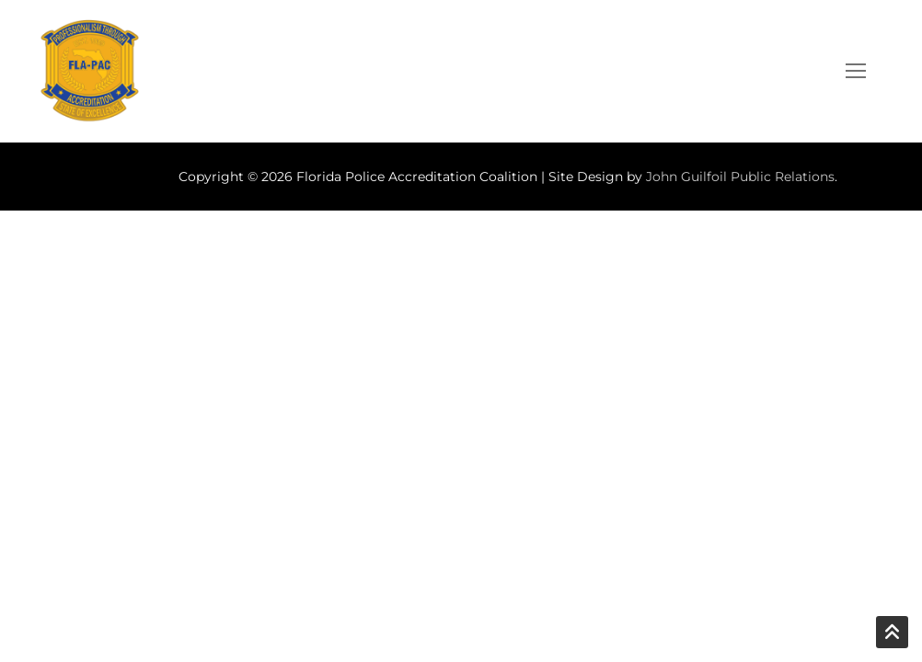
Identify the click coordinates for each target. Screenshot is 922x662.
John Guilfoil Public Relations (740, 176)
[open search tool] (803, 71)
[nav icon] (855, 71)
